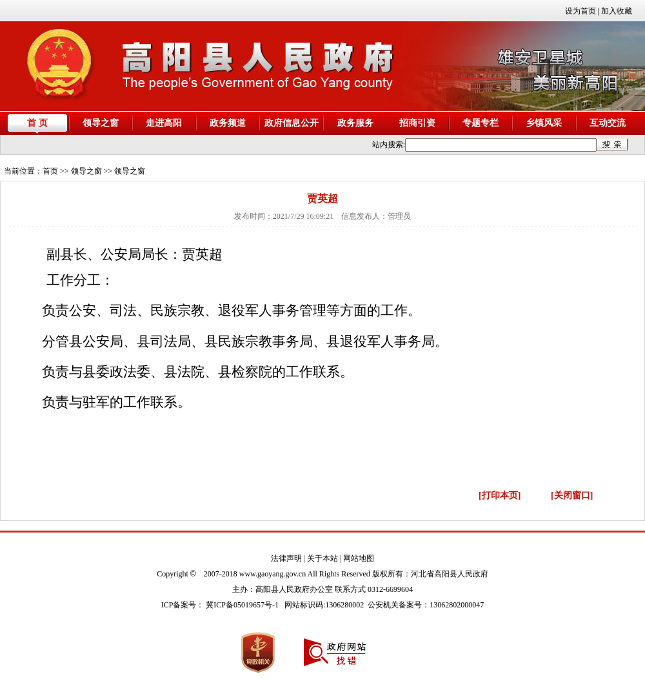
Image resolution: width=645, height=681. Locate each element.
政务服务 (355, 123)
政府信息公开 (291, 123)
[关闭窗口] (572, 495)
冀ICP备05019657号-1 (242, 604)
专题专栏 (480, 123)
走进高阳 (164, 123)
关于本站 (322, 558)
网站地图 (358, 558)
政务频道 (228, 123)
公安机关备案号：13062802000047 (426, 604)
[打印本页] (500, 495)
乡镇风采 (544, 123)
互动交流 (608, 123)
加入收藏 (616, 10)
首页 (50, 171)
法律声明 (286, 558)
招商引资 (417, 123)
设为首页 (580, 10)
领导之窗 (101, 123)
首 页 (37, 123)
